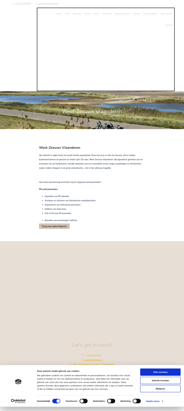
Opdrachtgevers (122, 13)
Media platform (150, 13)
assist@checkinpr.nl (48, 3)
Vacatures (107, 13)
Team (96, 13)
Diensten (77, 13)
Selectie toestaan (160, 295)
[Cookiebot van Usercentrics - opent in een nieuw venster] (18, 315)
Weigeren (160, 303)
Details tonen (152, 315)
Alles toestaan (160, 286)
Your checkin (167, 13)
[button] (54, 226)
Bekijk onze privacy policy (92, 381)
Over (67, 13)
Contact (169, 25)
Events (87, 13)
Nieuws (136, 13)
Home (59, 13)
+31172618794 (22, 3)
